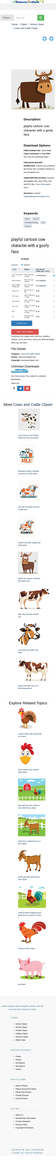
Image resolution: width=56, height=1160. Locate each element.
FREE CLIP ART (16, 281)
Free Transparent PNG (17, 275)
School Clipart (21, 1024)
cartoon (28, 226)
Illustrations (20, 1066)
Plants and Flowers (23, 1092)
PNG (13, 311)
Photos (18, 1060)
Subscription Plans (22, 376)
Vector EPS (15, 291)
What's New (21, 1040)
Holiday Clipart (22, 1033)
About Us (19, 1115)
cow (43, 222)
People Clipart (21, 1030)
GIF (13, 317)
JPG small (15, 306)
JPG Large (15, 296)
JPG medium (16, 301)
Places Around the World (26, 1089)
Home (15, 24)
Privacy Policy (21, 1124)
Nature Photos (22, 1086)
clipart (27, 219)
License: (14, 265)
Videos (18, 1069)
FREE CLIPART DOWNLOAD (16, 286)
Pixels (26, 269)
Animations (20, 1063)
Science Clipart (22, 1037)
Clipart (24, 24)
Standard (27, 265)
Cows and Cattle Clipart (26, 28)
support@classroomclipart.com (36, 196)
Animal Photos (22, 1098)
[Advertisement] (28, 55)
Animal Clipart (37, 24)
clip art (36, 219)
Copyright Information (24, 1128)
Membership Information (26, 1118)
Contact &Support (23, 1121)
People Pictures (22, 1095)
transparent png (31, 222)
